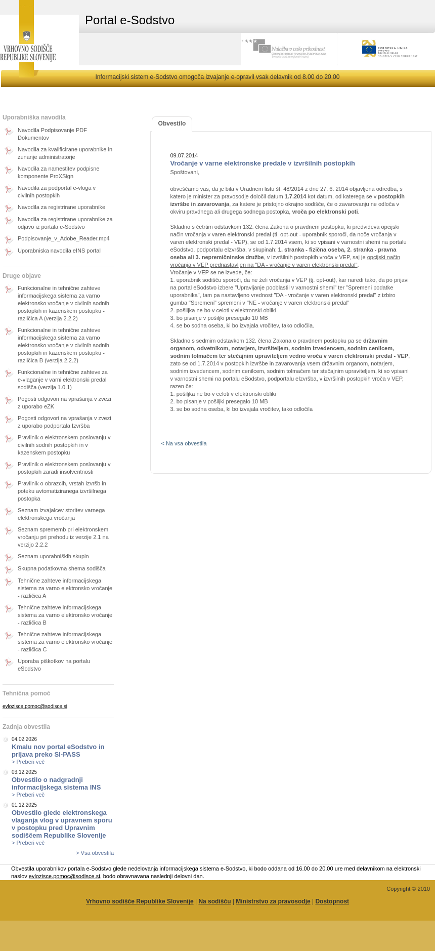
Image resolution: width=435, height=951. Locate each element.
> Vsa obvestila (95, 853)
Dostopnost (332, 901)
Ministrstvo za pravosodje (273, 901)
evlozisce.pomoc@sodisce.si (35, 706)
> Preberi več (28, 762)
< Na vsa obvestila (183, 443)
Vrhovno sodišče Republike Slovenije (140, 901)
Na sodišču (214, 901)
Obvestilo (172, 123)
